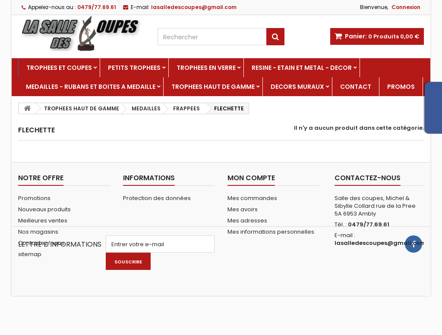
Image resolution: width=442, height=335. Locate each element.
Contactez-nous (41, 243)
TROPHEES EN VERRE (206, 67)
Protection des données (157, 198)
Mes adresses (247, 220)
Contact (355, 86)
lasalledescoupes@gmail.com (380, 243)
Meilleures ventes (42, 220)
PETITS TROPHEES (134, 67)
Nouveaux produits (44, 209)
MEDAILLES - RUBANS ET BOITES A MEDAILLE (90, 86)
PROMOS (401, 86)
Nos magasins (38, 232)
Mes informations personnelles (270, 232)
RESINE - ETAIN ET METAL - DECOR (302, 67)
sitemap (29, 254)
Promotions (34, 198)
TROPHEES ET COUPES (59, 67)
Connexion (405, 7)
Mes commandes (252, 198)
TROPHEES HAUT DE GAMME (213, 86)
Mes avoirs (242, 209)
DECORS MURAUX (297, 86)
